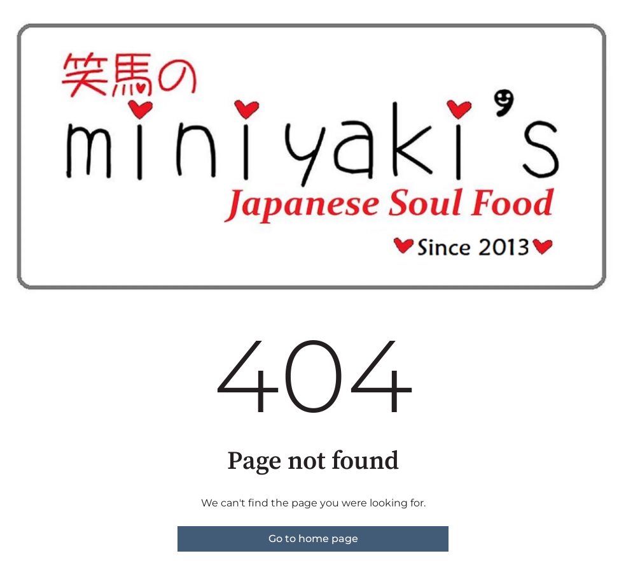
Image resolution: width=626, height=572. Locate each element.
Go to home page (313, 539)
